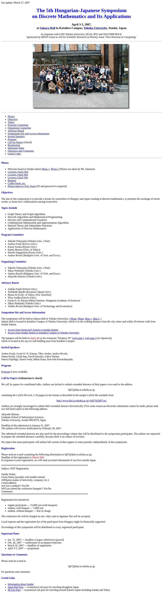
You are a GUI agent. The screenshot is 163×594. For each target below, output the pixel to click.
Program (12, 139)
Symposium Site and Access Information (28, 133)
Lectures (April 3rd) (18, 172)
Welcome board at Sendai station (25, 169)
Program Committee (18, 125)
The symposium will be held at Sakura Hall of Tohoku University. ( (35, 318)
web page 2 (91, 338)
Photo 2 (55, 169)
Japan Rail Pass (16, 587)
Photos (11, 116)
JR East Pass (14, 590)
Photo (73, 318)
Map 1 (88, 318)
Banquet (12, 180)
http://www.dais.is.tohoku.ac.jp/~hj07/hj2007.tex (81, 400)
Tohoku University (95, 28)
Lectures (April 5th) (18, 177)
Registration (14, 145)
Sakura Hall (47, 28)
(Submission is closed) (21, 378)
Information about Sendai (21, 584)
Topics (11, 122)
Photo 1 (46, 169)
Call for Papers (15, 142)
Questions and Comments (21, 150)
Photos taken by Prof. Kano (22, 186)
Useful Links (14, 153)
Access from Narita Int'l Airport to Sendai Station (33, 329)
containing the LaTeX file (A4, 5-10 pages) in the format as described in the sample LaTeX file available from (57, 395)
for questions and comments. (81, 563)
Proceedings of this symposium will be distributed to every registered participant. (42, 527)
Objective (13, 119)
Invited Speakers (16, 136)
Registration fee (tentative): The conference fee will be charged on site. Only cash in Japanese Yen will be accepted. (81, 510)
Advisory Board (16, 130)
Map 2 (96, 318)
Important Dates (16, 148)
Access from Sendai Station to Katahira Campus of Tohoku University (43, 332)
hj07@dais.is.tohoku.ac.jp (81, 389)
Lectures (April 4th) (18, 174)
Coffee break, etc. (17, 183)
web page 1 (78, 338)
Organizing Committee (19, 128)
